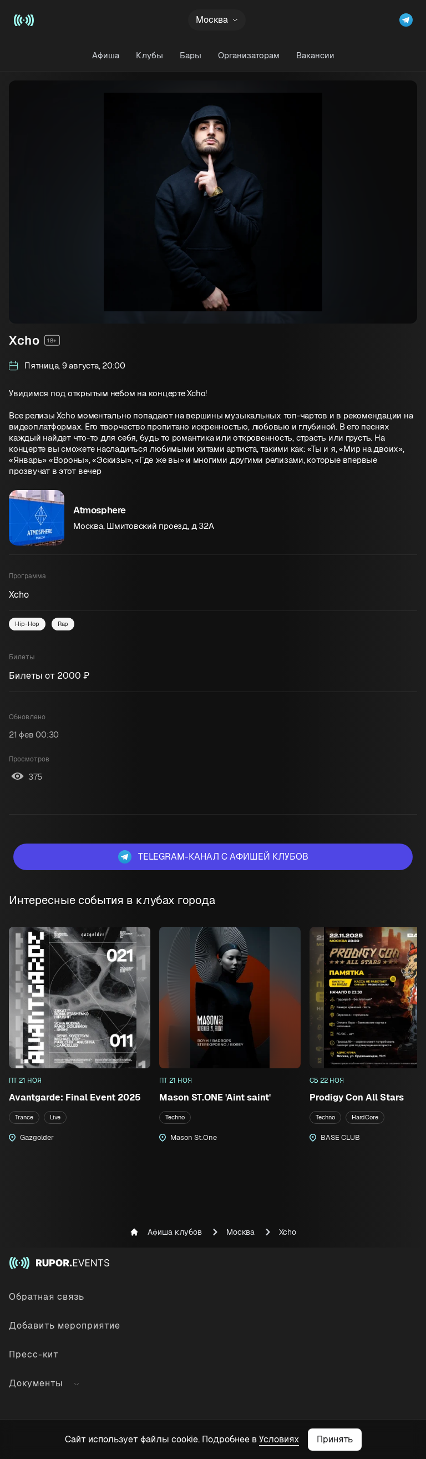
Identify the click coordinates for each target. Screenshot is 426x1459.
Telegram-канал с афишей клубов (213, 857)
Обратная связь (46, 1297)
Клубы (149, 55)
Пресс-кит (34, 1354)
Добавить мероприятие (64, 1325)
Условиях (279, 1439)
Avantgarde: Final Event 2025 (75, 1097)
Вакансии (315, 55)
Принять (335, 1439)
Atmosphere (99, 510)
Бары (190, 55)
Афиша (105, 55)
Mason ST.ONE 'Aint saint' (215, 1097)
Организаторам (249, 55)
